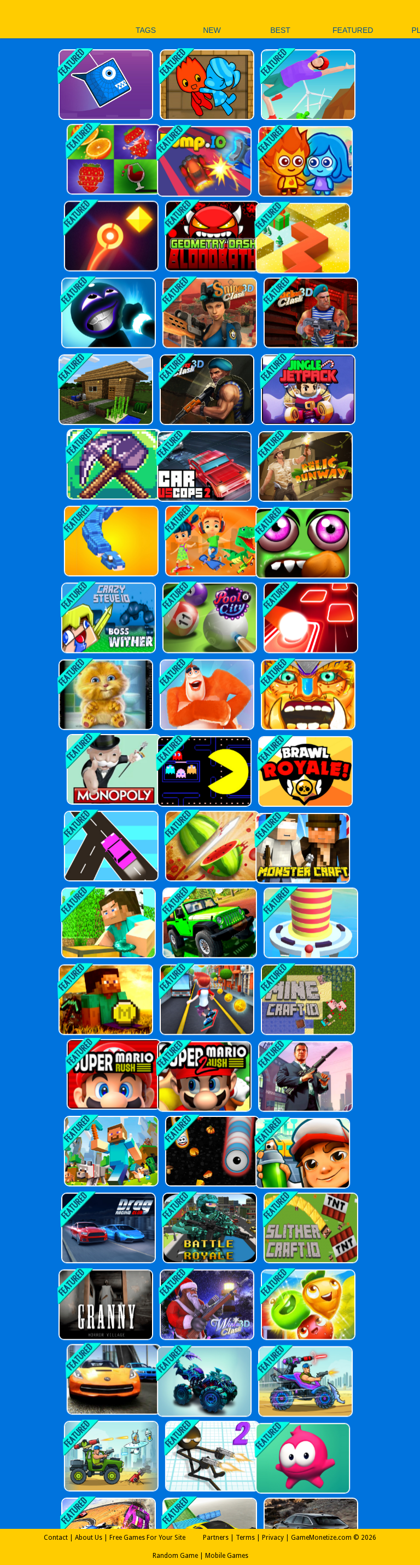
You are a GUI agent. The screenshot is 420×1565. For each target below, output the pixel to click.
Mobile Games (226, 1556)
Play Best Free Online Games (43, 19)
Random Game (175, 1556)
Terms (245, 1537)
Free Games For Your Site (147, 1537)
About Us (88, 1537)
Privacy (273, 1537)
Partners (216, 1537)
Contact (56, 1537)
